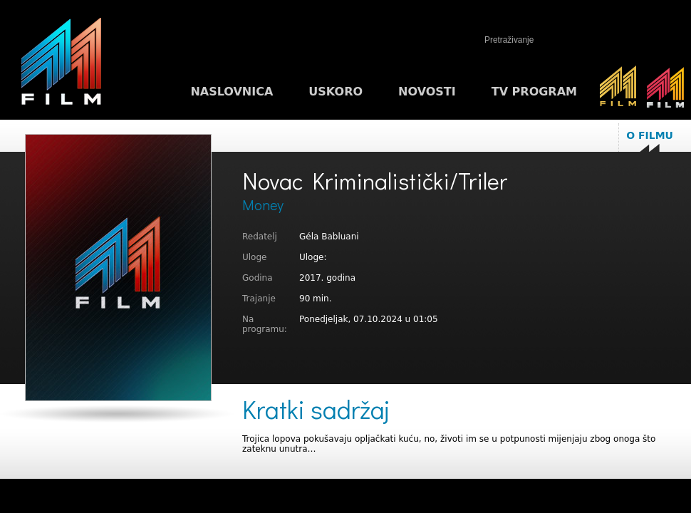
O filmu (649, 135)
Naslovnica (231, 91)
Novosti (427, 91)
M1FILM (61, 65)
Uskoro (335, 91)
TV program (534, 91)
